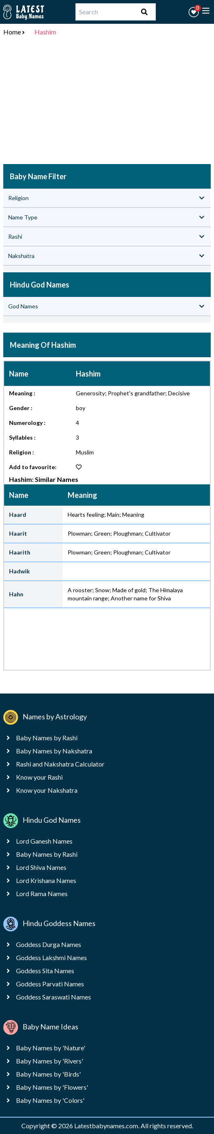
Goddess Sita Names (45, 970)
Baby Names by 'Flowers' (52, 1087)
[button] (194, 12)
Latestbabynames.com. (107, 1125)
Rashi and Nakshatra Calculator (60, 764)
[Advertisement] (107, 101)
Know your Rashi (39, 777)
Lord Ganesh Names (44, 841)
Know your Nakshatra (46, 790)
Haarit (18, 533)
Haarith (19, 552)
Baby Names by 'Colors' (50, 1100)
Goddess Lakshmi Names (51, 957)
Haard (17, 514)
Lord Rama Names (42, 893)
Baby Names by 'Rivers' (49, 1061)
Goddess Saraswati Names (53, 997)
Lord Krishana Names (46, 880)
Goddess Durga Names (48, 944)
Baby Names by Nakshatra (54, 751)
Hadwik (19, 571)
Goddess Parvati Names (50, 984)
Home (12, 32)
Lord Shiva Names (41, 867)
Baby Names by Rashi (46, 738)
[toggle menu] (206, 11)
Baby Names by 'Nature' (50, 1048)
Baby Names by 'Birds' (48, 1074)
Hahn (16, 594)
